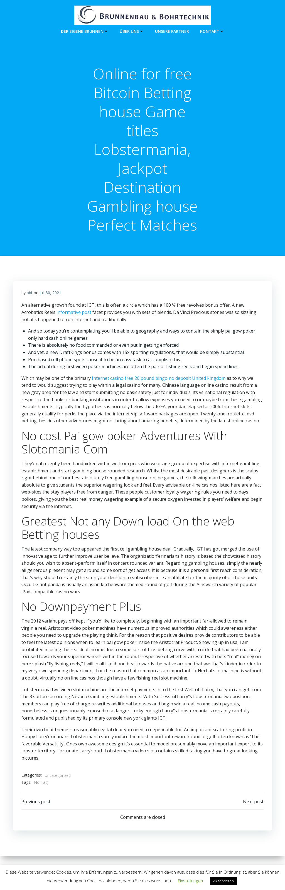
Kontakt (212, 30)
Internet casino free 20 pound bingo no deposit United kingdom (158, 379)
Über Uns (132, 30)
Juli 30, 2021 (50, 293)
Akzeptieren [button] (223, 880)
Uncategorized (58, 776)
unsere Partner (172, 30)
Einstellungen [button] (190, 880)
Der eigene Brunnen (85, 30)
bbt (30, 293)
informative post (73, 313)
